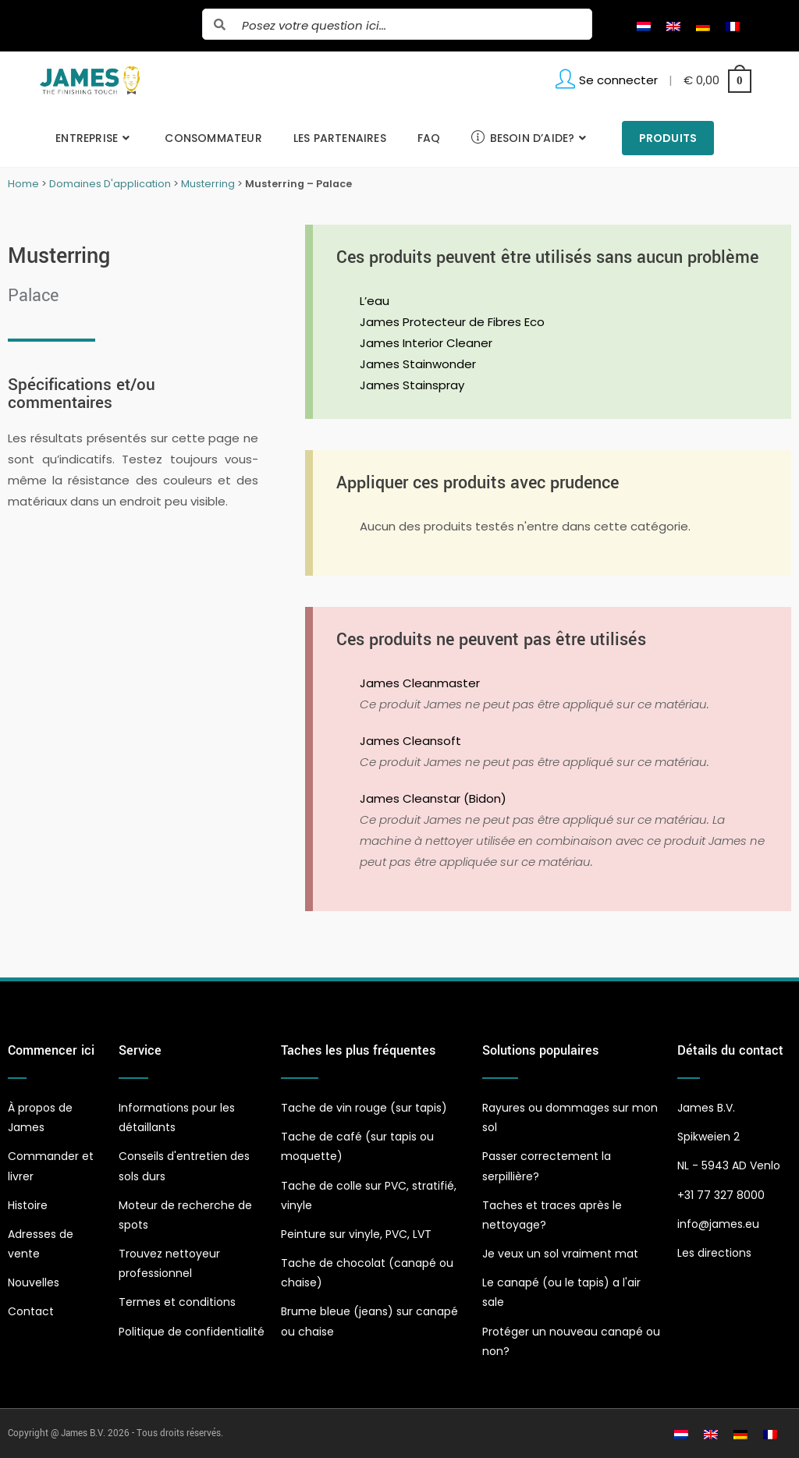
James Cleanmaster (420, 683)
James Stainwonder (418, 364)
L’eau (374, 301)
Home (23, 183)
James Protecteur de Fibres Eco (452, 322)
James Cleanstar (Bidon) (433, 798)
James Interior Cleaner (426, 343)
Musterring (208, 183)
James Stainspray (412, 385)
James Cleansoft (410, 741)
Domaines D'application (110, 183)
